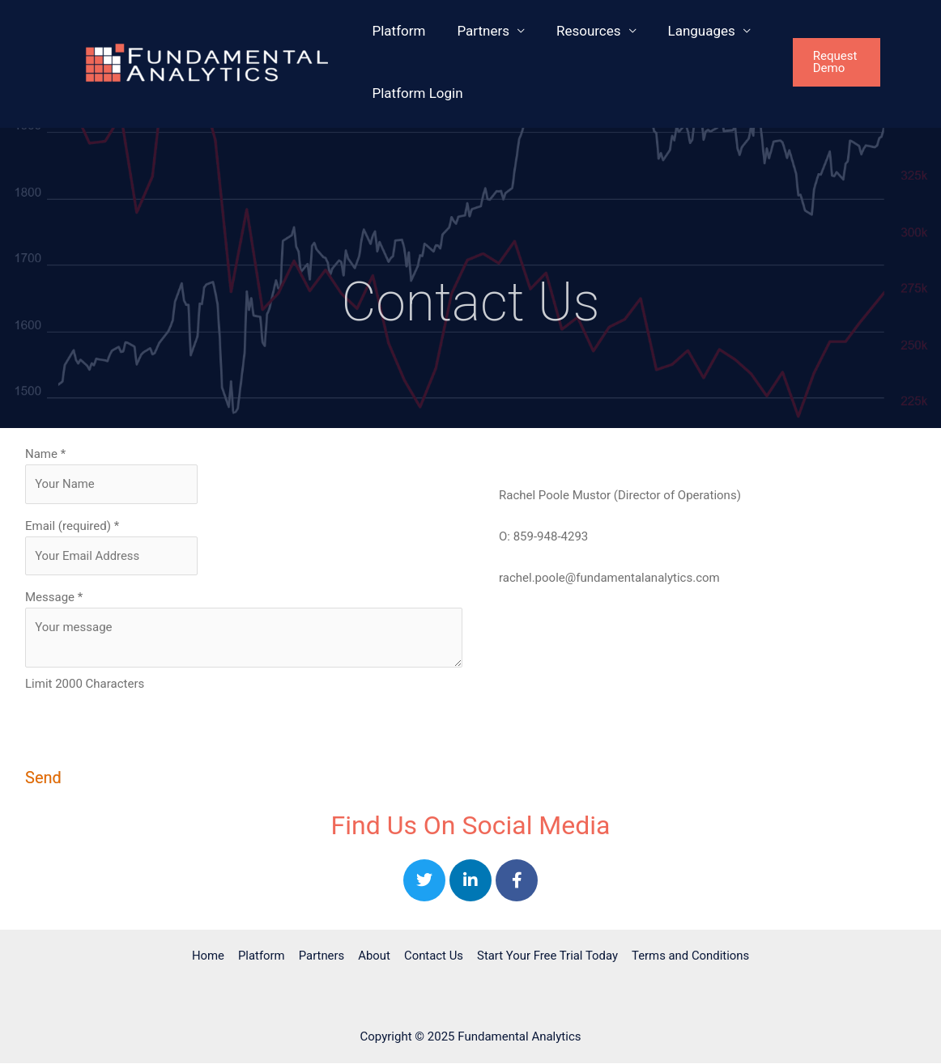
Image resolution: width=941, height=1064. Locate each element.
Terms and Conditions (687, 956)
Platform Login (415, 93)
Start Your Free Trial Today (544, 956)
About (373, 956)
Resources (579, 31)
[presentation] (148, 737)
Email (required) (72, 526)
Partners (477, 31)
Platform (397, 31)
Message (54, 598)
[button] (851, 62)
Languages (687, 31)
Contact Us (432, 956)
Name (45, 454)
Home (211, 956)
